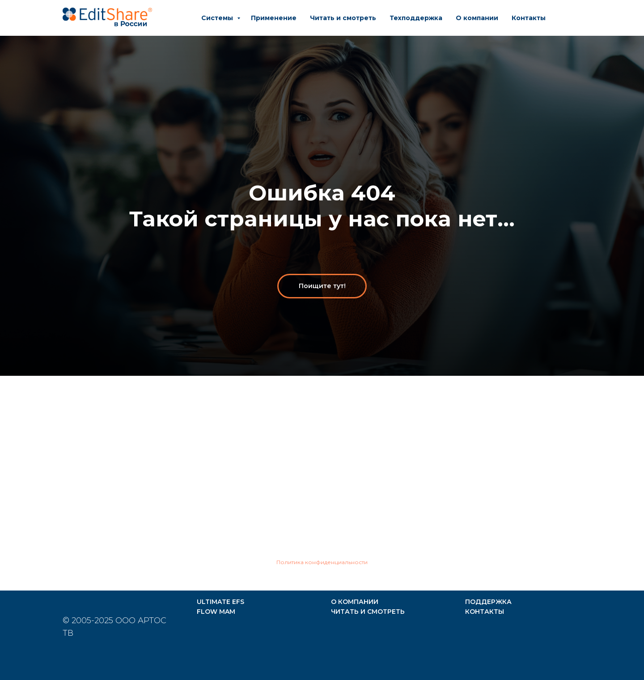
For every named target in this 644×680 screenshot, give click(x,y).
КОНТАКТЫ (484, 612)
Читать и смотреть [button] (343, 18)
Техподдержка (416, 18)
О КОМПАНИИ (354, 602)
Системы (218, 18)
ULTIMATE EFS (220, 602)
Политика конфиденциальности (322, 562)
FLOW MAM (216, 612)
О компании (477, 18)
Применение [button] (274, 18)
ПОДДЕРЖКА (488, 602)
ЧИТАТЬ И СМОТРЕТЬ (368, 612)
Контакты (529, 18)
